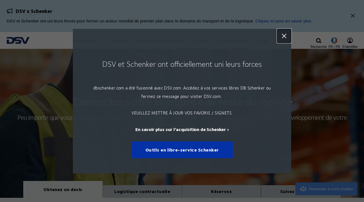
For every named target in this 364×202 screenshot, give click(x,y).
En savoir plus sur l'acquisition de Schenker (180, 128)
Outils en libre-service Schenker (182, 149)
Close (284, 36)
